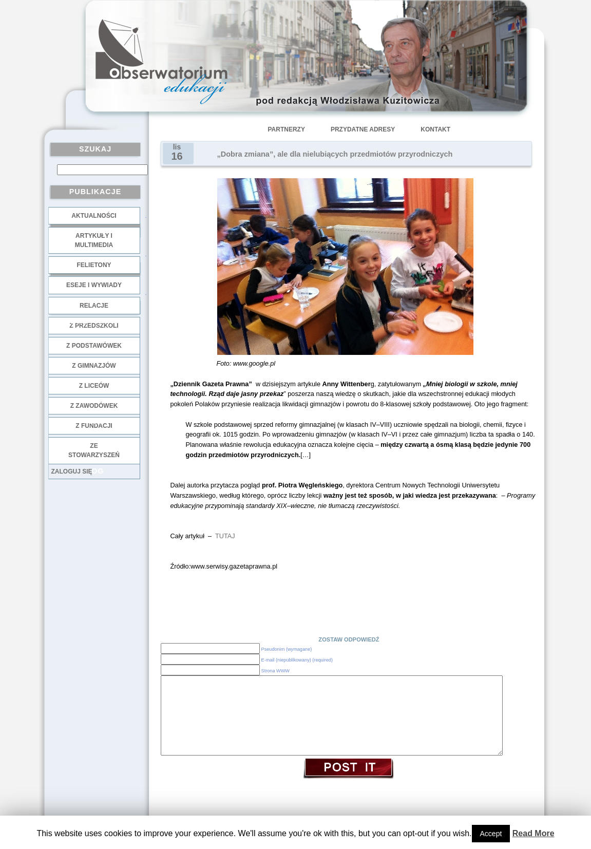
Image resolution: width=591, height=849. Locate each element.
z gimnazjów (94, 365)
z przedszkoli (93, 325)
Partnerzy (286, 129)
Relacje (94, 305)
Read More (533, 833)
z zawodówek (94, 405)
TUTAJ (225, 536)
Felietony (94, 265)
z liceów (94, 385)
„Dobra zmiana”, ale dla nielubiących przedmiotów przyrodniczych (335, 154)
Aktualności (93, 215)
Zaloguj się (71, 471)
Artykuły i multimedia (94, 240)
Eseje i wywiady (94, 285)
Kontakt (435, 129)
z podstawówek (94, 345)
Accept (491, 833)
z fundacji (93, 425)
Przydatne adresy (363, 129)
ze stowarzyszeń (94, 450)
